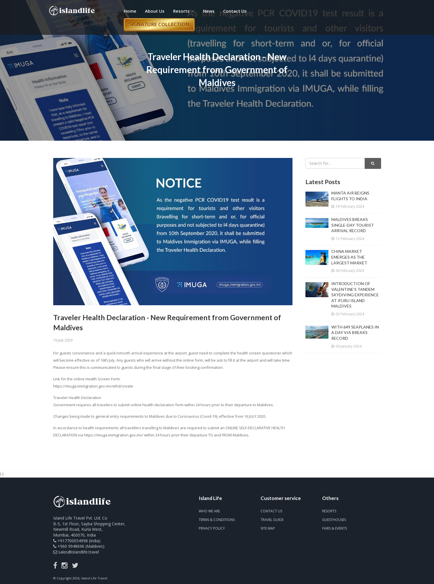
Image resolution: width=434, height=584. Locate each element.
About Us (155, 11)
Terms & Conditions (217, 519)
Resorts (183, 11)
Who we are (209, 511)
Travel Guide (272, 519)
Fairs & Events (334, 528)
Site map (268, 528)
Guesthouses (334, 519)
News (209, 11)
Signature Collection (159, 24)
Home (130, 11)
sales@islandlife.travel (78, 552)
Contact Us (235, 11)
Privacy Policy (212, 528)
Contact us (271, 511)
